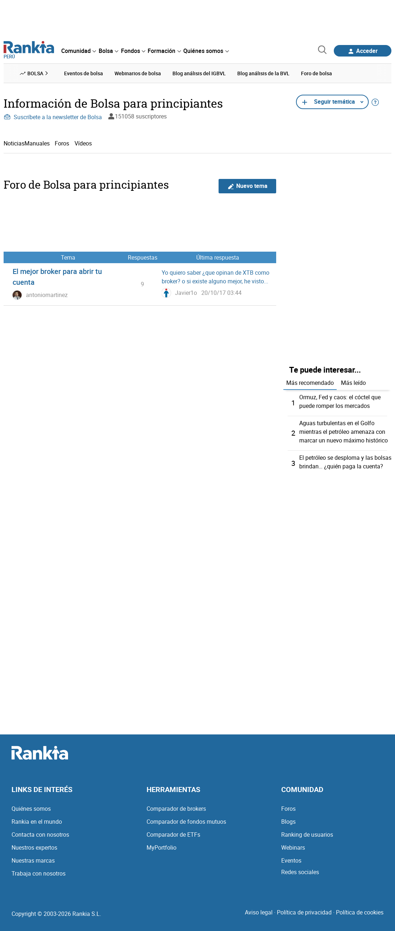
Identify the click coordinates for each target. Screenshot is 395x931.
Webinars (293, 847)
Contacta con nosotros (40, 834)
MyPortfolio (161, 847)
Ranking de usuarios (307, 834)
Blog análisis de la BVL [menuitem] (263, 73)
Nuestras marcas (33, 860)
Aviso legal (259, 912)
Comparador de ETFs (173, 834)
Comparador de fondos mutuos (186, 822)
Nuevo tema (248, 186)
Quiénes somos (31, 809)
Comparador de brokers (176, 809)
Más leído (353, 383)
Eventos (291, 860)
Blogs (288, 822)
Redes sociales (300, 872)
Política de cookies (359, 912)
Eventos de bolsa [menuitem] (83, 73)
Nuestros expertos (34, 847)
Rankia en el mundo (37, 822)
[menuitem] (78, 50)
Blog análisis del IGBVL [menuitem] (199, 73)
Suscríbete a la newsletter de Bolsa (53, 117)
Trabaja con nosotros (39, 873)
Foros (62, 143)
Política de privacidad (304, 912)
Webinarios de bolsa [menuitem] (138, 73)
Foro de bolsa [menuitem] (316, 73)
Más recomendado (310, 383)
